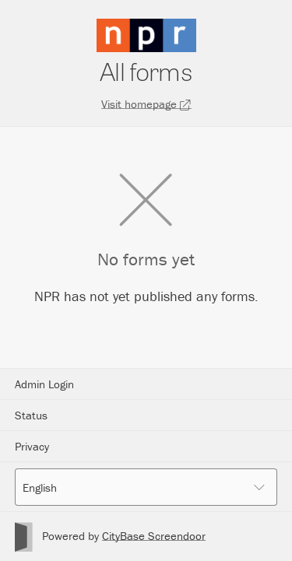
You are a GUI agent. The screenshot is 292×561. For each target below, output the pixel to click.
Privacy (32, 446)
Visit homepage (146, 103)
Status (31, 415)
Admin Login (44, 384)
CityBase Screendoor (154, 535)
